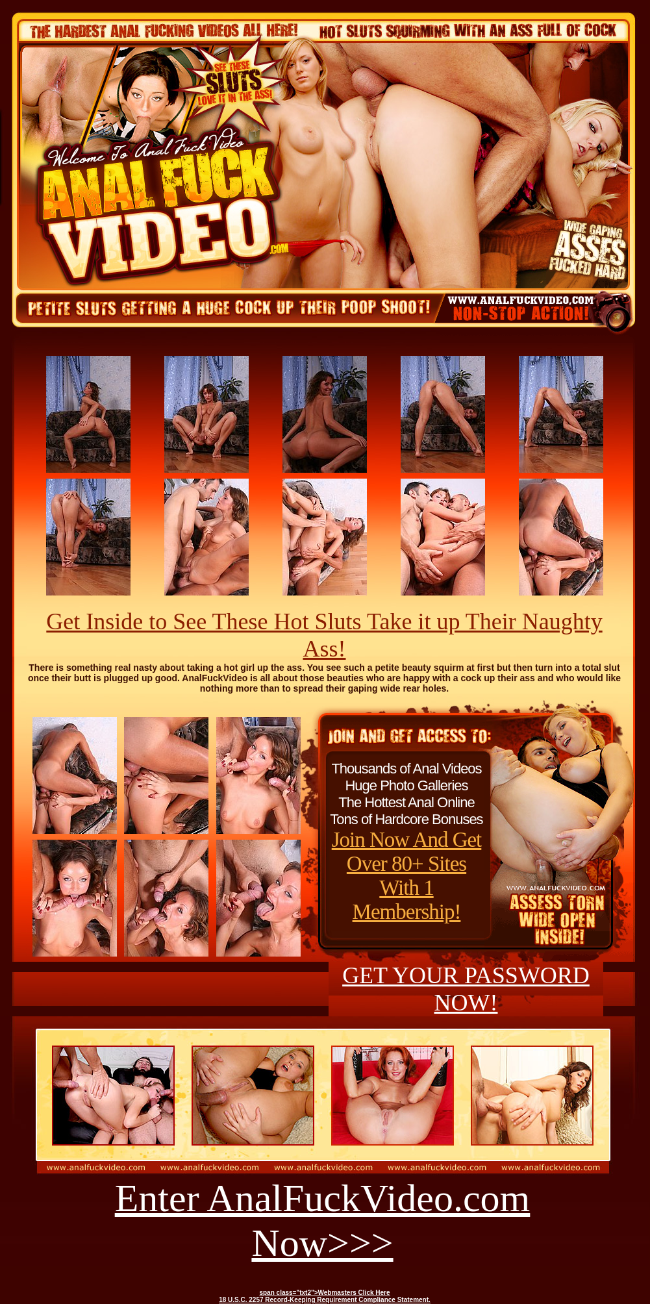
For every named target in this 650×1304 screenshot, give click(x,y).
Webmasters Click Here (354, 1292)
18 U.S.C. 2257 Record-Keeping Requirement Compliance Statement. (325, 1299)
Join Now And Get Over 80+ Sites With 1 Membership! (407, 875)
